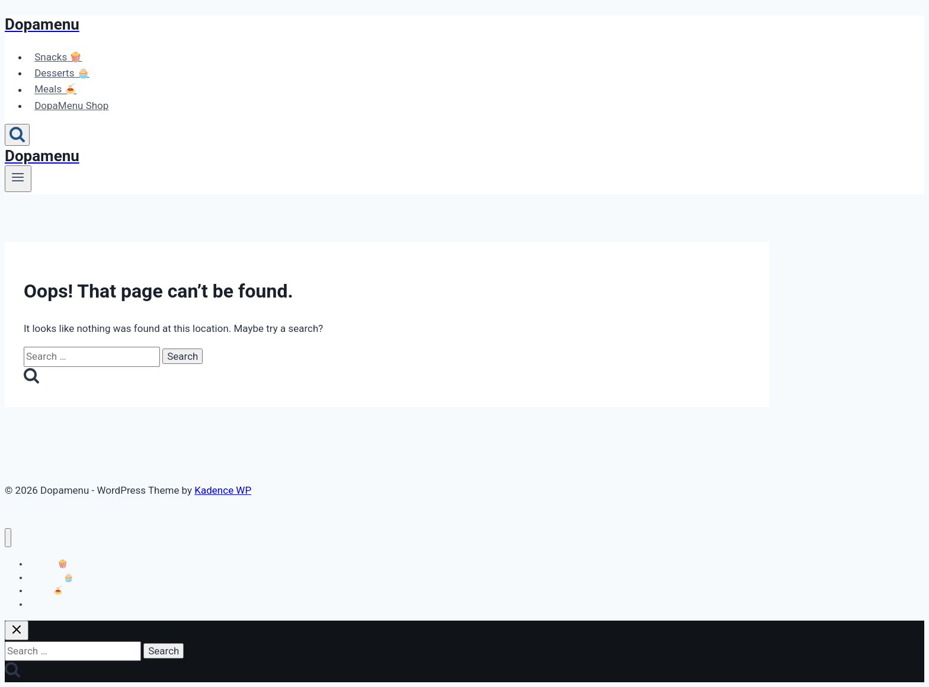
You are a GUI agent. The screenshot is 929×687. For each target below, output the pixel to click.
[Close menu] (8, 538)
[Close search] (16, 630)
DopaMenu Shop (71, 105)
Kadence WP (222, 490)
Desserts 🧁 (61, 73)
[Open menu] (18, 178)
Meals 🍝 (55, 89)
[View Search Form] (17, 135)
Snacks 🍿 (58, 57)
